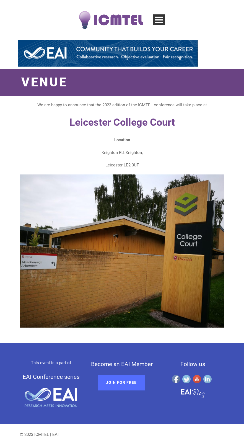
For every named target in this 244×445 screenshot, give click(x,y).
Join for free (121, 382)
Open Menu (159, 19)
